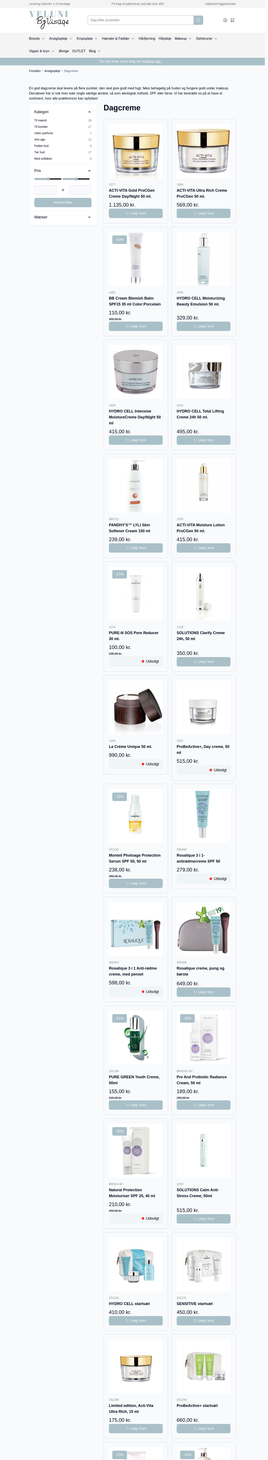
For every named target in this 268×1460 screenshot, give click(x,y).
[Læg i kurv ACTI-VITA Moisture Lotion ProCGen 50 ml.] (204, 548)
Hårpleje (165, 38)
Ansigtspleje (61, 38)
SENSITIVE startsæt (195, 1304)
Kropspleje (88, 38)
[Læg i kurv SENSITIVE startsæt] (204, 1320)
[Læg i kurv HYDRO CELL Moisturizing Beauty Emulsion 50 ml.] (204, 326)
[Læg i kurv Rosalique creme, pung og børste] (204, 992)
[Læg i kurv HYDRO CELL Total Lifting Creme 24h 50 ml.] (204, 440)
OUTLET (79, 51)
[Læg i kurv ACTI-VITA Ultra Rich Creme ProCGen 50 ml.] (204, 213)
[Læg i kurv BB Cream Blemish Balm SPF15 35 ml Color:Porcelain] (136, 326)
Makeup (184, 38)
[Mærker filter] (63, 217)
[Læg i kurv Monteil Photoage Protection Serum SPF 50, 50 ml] (136, 883)
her (160, 61)
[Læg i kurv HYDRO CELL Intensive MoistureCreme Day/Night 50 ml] (136, 440)
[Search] (198, 20)
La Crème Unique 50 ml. (130, 747)
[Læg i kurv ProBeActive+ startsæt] (204, 1428)
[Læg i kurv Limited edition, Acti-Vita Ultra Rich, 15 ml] (136, 1428)
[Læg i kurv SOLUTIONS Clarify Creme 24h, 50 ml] (204, 661)
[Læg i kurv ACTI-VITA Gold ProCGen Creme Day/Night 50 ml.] (136, 213)
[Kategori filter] (63, 112)
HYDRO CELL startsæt (129, 1304)
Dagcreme (71, 71)
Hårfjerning (147, 38)
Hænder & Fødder (118, 38)
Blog (95, 51)
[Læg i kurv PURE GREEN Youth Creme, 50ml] (136, 1105)
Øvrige (64, 51)
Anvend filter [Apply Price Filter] (63, 202)
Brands (37, 38)
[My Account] (225, 20)
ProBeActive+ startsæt (197, 1406)
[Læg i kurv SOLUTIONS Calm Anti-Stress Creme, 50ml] (204, 1218)
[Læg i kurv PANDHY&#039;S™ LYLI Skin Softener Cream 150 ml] (136, 548)
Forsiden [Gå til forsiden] (34, 71)
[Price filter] (63, 170)
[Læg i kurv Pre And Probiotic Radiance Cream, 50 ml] (204, 1105)
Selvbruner (207, 38)
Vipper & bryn (42, 51)
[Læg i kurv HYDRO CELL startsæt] (136, 1320)
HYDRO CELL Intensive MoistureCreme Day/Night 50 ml (135, 417)
